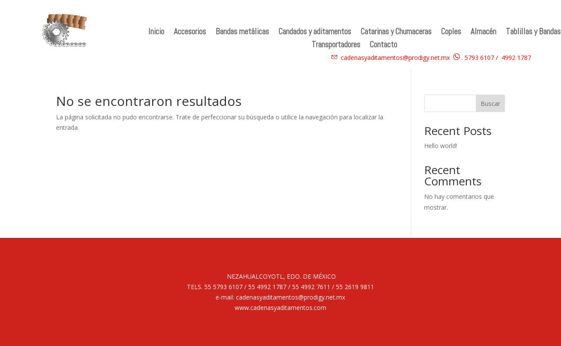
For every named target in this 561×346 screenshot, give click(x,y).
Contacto (383, 46)
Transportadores (336, 46)
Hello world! (440, 146)
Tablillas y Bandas (533, 33)
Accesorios (190, 33)
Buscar (490, 103)
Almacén (483, 33)
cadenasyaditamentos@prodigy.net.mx (395, 57)
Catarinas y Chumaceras (396, 33)
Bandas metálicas (242, 33)
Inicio (156, 33)
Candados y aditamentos (315, 33)
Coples (451, 33)
